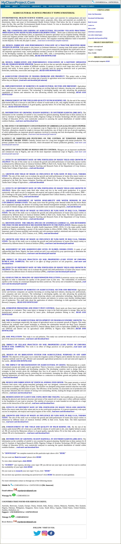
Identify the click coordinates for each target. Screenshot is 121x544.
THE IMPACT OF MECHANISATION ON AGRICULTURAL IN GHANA (35, 365)
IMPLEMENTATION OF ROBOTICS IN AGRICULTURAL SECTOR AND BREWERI (40, 290)
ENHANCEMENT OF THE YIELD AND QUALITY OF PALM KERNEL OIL (35, 100)
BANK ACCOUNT (73, 6)
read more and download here (37, 339)
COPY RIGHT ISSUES (50, 541)
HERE (62, 453)
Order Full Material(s (94, 14)
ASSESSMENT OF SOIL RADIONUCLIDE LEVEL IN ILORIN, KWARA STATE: (39, 249)
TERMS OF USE (23, 541)
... (41, 253)
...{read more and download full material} (32, 80)
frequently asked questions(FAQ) (97, 38)
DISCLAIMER (36, 541)
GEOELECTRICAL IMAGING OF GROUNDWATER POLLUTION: (32, 277)
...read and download (36, 168)
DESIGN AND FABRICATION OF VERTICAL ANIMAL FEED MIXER (34, 382)
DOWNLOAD (10, 453)
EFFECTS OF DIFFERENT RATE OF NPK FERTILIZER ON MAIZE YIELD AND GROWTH (45, 407)
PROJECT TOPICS (87, 6)
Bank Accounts (92, 22)
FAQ (13, 541)
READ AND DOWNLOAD (45, 56)
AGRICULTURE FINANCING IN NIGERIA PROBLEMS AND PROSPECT (34, 76)
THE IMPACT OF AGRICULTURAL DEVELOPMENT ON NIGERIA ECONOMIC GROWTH (43, 320)
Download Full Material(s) (96, 18)
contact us (91, 25)
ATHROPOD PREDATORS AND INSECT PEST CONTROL (30, 308)
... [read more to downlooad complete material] (52, 41)
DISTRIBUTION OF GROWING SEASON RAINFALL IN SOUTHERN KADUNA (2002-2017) (43, 113)
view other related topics (95, 35)
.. (18, 107)
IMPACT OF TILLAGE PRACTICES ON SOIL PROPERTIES (33, 259)
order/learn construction (95, 32)
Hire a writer (92, 28)
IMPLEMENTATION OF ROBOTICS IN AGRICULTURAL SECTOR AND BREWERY (40, 86)
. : (44, 224)
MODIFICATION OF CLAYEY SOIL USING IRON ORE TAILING (33, 397)
